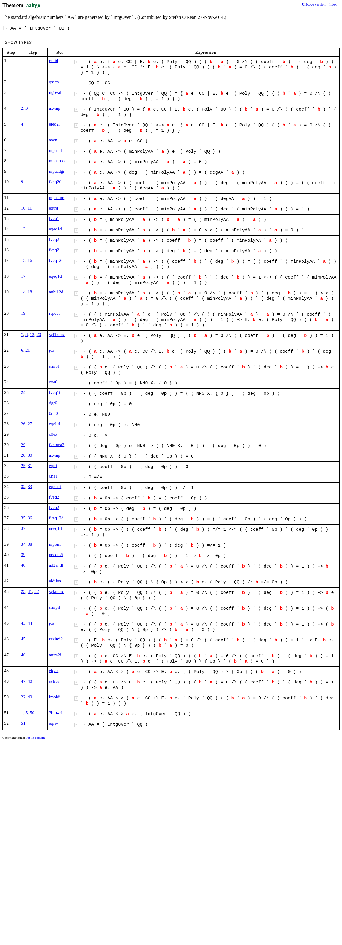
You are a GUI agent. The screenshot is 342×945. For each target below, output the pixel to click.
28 (23, 455)
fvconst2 (57, 444)
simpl (54, 366)
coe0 (53, 382)
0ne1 (53, 476)
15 (23, 260)
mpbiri (55, 544)
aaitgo (33, 5)
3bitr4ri (55, 712)
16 (30, 260)
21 (27, 350)
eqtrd (53, 208)
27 (30, 423)
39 (23, 554)
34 (23, 544)
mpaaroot (57, 160)
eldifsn (55, 581)
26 (23, 423)
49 (30, 697)
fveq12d (56, 260)
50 (32, 712)
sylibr (54, 681)
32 (23, 486)
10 (23, 208)
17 (23, 276)
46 (23, 654)
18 (30, 292)
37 (23, 528)
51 (23, 723)
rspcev (55, 313)
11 (30, 208)
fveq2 (54, 239)
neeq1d (55, 528)
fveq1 (54, 218)
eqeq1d (55, 229)
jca (51, 350)
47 (23, 681)
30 (30, 455)
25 (23, 465)
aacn (53, 139)
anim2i (55, 654)
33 (30, 486)
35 (23, 518)
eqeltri (54, 423)
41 (30, 591)
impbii (55, 697)
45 (23, 639)
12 (32, 334)
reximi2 (56, 639)
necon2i (56, 554)
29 (23, 444)
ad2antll (56, 565)
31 (30, 465)
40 (23, 565)
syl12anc (57, 334)
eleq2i (54, 124)
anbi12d (56, 292)
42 (36, 591)
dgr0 (53, 402)
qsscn (54, 81)
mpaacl (55, 150)
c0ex (53, 434)
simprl (54, 607)
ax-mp (54, 108)
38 (30, 544)
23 (23, 591)
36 (30, 518)
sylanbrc (56, 591)
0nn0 (53, 413)
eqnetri (55, 486)
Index (333, 4)
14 (23, 292)
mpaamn (57, 197)
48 (30, 681)
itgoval (55, 92)
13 (23, 229)
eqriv (53, 723)
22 (23, 697)
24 (23, 392)
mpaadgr (57, 171)
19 (23, 313)
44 (30, 623)
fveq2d (55, 181)
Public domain (35, 737)
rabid (53, 60)
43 (23, 623)
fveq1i (54, 392)
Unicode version (314, 4)
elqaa (54, 670)
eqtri (53, 465)
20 (39, 334)
